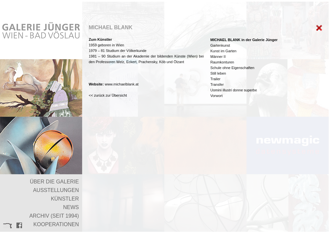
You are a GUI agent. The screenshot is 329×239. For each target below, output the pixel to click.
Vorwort (216, 96)
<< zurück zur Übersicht (108, 95)
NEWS (71, 207)
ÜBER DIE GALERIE (54, 181)
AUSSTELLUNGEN (56, 190)
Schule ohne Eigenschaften (232, 68)
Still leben (218, 73)
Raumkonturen (222, 62)
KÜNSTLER (65, 199)
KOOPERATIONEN (56, 224)
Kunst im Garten (223, 51)
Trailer (215, 79)
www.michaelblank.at (122, 84)
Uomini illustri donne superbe (233, 90)
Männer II (217, 57)
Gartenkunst (220, 45)
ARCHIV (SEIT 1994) (54, 216)
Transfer (217, 84)
